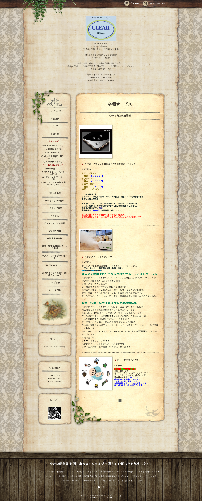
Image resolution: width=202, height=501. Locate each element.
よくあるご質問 (54, 208)
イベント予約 (54, 290)
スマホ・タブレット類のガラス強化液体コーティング (110, 164)
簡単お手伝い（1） (53, 169)
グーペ (102, 497)
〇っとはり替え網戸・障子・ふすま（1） (53, 157)
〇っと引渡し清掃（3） (53, 149)
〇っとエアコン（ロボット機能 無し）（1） (53, 184)
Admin (109, 497)
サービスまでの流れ (54, 201)
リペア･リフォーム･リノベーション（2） (53, 173)
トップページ (54, 111)
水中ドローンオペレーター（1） (53, 178)
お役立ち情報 (54, 231)
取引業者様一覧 (54, 239)
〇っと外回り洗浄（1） (53, 162)
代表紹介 (54, 119)
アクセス (54, 216)
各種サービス (54, 142)
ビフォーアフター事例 (54, 224)
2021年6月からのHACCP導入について (54, 274)
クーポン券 (54, 283)
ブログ (54, 127)
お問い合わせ (54, 193)
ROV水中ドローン (55, 266)
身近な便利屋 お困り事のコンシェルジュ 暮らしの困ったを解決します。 (101, 464)
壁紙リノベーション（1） (53, 146)
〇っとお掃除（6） (53, 152)
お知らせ (54, 134)
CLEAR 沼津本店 (93, 496)
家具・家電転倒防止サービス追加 (54, 247)
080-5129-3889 (154, 3)
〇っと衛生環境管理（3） (53, 165)
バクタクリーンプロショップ (98, 257)
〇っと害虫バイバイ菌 (127, 360)
